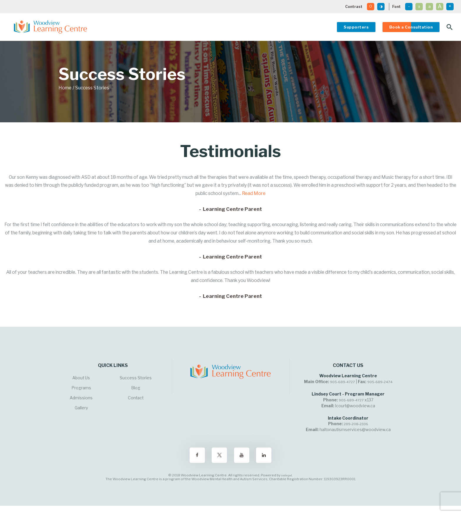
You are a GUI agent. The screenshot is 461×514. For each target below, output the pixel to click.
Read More (253, 193)
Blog (135, 388)
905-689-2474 (379, 382)
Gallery (81, 407)
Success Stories (136, 378)
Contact (135, 397)
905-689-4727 (342, 382)
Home (65, 88)
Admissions (81, 397)
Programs (81, 388)
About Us (81, 378)
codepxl (286, 475)
